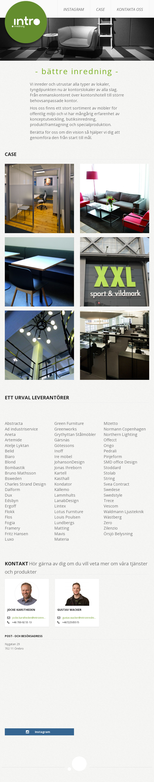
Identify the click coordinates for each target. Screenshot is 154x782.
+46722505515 (70, 622)
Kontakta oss (130, 9)
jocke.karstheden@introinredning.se (29, 617)
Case (100, 9)
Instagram (73, 9)
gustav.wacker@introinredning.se (79, 617)
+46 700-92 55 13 (22, 622)
